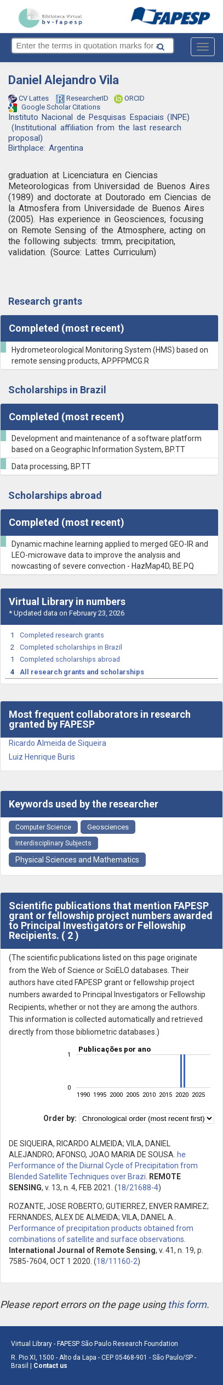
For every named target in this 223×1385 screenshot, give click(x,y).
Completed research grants (62, 635)
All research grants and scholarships (82, 672)
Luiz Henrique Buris (42, 756)
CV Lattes (29, 98)
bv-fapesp (50, 17)
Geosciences (108, 827)
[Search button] (176, 45)
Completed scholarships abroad (70, 659)
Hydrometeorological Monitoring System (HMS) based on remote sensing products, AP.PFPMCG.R (110, 355)
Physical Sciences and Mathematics (77, 859)
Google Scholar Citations (54, 107)
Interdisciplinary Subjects (53, 843)
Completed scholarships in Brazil (71, 647)
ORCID (129, 99)
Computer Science (43, 827)
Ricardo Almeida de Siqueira (57, 743)
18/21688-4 (137, 1187)
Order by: (60, 1118)
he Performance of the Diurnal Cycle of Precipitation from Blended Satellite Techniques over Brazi (103, 1165)
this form (187, 1304)
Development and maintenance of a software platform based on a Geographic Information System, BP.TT (107, 444)
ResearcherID (82, 99)
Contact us (50, 1366)
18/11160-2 (117, 1261)
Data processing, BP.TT (51, 466)
